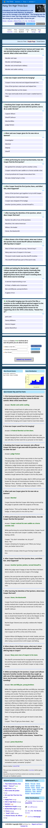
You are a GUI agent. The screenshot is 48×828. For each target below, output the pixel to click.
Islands (32, 785)
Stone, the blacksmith (12, 231)
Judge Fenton (9, 125)
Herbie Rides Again (11, 808)
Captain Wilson (10, 113)
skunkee (31, 770)
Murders (27, 787)
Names (27, 785)
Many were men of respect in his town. (18, 252)
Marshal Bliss (9, 121)
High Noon (8, 788)
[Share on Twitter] (31, 24)
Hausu (7, 811)
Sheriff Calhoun (10, 117)
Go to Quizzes (32, 807)
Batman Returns (36, 793)
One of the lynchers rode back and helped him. (20, 86)
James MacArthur (11, 328)
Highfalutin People (11, 806)
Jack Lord (8, 316)
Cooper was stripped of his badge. (16, 201)
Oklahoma (28, 791)
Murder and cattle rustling (14, 69)
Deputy (7, 147)
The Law (32, 784)
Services (31, 2)
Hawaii (38, 787)
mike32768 (9, 31)
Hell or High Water (11, 802)
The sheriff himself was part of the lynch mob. (20, 260)
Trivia (24, 2)
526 (39, 31)
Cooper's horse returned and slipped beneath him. (22, 82)
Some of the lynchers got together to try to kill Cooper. (23, 193)
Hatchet (7, 804)
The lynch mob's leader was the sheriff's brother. (21, 256)
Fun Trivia (8, 2)
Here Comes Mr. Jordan (12, 790)
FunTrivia (34, 816)
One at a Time (21, 41)
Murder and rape (11, 58)
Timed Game (40, 41)
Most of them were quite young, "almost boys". (21, 248)
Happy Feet (8, 799)
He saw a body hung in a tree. (15, 178)
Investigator (9, 140)
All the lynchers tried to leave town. (17, 197)
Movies (27, 784)
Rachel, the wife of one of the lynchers (18, 220)
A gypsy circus (10, 293)
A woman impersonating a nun (15, 281)
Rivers (33, 787)
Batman (38, 785)
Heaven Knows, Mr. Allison (13, 815)
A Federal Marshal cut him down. (16, 90)
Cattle (34, 789)
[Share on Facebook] (21, 24)
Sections (18, 2)
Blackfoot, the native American (15, 223)
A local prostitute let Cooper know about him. (20, 174)
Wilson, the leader (11, 227)
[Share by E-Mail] (40, 24)
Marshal (8, 144)
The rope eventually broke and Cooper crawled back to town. (23, 95)
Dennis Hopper (10, 324)
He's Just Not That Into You (13, 795)
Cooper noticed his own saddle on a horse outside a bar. (23, 170)
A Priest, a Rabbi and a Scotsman (16, 285)
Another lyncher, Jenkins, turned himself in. (19, 204)
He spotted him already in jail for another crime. (21, 167)
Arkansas (39, 789)
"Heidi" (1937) (9, 813)
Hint (43, 55)
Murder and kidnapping (13, 62)
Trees (34, 791)
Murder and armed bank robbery (16, 65)
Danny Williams (10, 320)
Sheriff (7, 151)
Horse (38, 784)
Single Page (31, 41)
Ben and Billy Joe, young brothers (16, 289)
